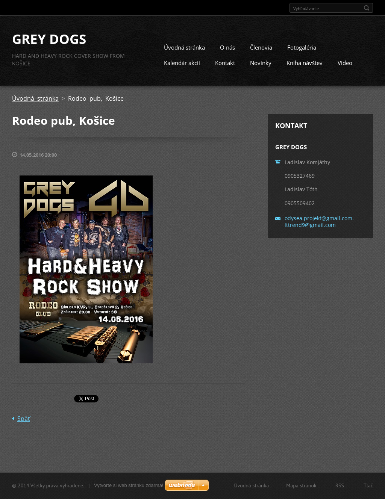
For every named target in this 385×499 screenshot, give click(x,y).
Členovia (261, 47)
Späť (23, 418)
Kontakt (225, 63)
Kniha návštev (304, 63)
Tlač (368, 485)
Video (345, 63)
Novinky (260, 63)
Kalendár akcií (182, 63)
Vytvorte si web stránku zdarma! (128, 485)
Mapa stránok (301, 485)
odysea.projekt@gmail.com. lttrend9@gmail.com (319, 221)
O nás (227, 47)
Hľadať (366, 8)
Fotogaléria (301, 47)
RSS (339, 485)
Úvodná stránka (184, 47)
